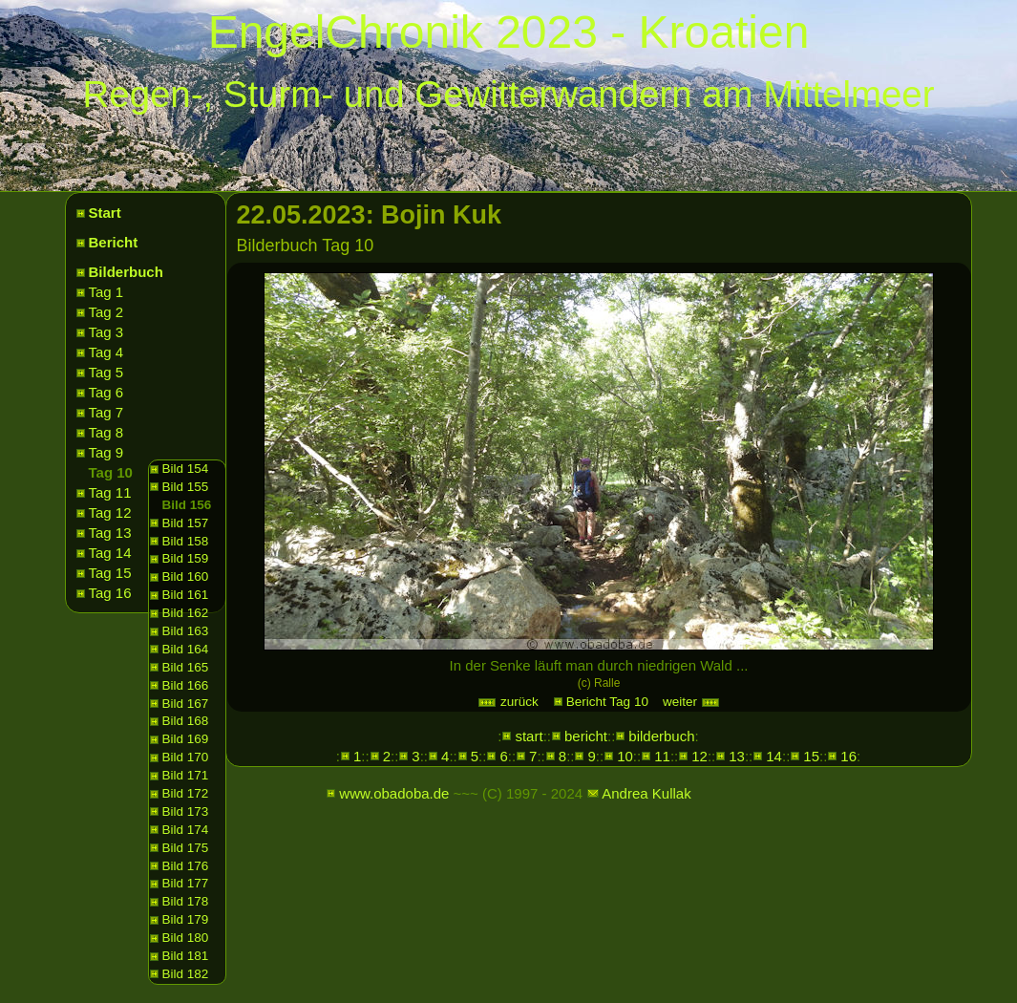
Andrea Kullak (646, 793)
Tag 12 (110, 512)
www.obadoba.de (394, 793)
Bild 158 (185, 541)
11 (662, 756)
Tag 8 (106, 432)
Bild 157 (185, 523)
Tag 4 (106, 352)
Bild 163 (185, 631)
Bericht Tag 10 (607, 701)
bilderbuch (661, 736)
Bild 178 (185, 901)
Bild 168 (185, 721)
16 (848, 756)
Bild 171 (185, 775)
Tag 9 (106, 452)
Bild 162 (185, 613)
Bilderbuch (126, 272)
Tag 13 (110, 532)
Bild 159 (185, 558)
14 (774, 756)
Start (105, 212)
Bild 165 (185, 667)
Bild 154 (185, 468)
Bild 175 (185, 848)
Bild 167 (185, 703)
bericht (585, 736)
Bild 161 (185, 594)
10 (625, 756)
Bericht (113, 242)
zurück (508, 701)
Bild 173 (185, 811)
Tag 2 (106, 312)
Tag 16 (110, 593)
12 (699, 756)
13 (737, 756)
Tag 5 (106, 372)
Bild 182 (185, 974)
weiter (691, 701)
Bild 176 (185, 866)
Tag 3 (106, 332)
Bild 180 (185, 937)
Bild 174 (185, 829)
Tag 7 (106, 412)
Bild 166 (185, 685)
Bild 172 (185, 793)
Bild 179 (185, 919)
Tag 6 (106, 392)
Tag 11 (110, 492)
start (528, 736)
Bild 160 (185, 576)
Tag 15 (110, 573)
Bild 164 (185, 649)
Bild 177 (185, 883)
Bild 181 (185, 956)
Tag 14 (110, 552)
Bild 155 (185, 487)
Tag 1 (106, 292)
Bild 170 (185, 757)
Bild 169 (185, 739)
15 (811, 756)
